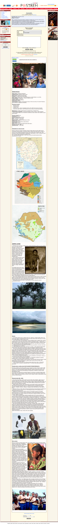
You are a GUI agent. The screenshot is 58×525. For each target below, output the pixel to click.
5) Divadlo (3, 15)
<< (3, 27)
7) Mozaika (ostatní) (4, 17)
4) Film (3, 14)
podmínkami (35, 54)
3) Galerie (3, 13)
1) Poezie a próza (4, 11)
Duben (5, 27)
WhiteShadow (34, 14)
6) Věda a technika (4, 16)
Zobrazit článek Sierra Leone (29, 513)
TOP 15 (2, 40)
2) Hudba (3, 12)
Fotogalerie (5, 40)
